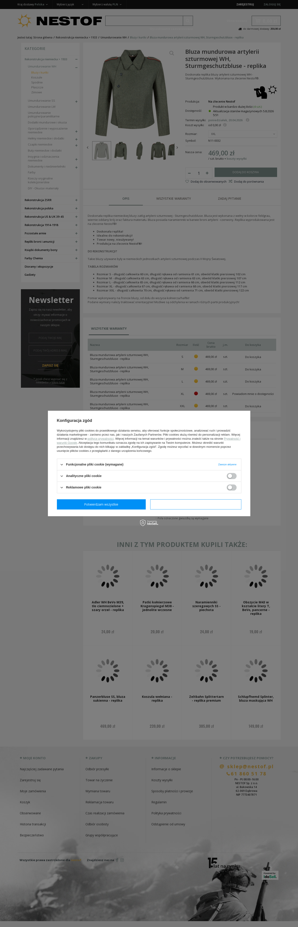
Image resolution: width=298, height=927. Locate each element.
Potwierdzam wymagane (102, 504)
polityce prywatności (100, 438)
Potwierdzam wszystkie (197, 504)
